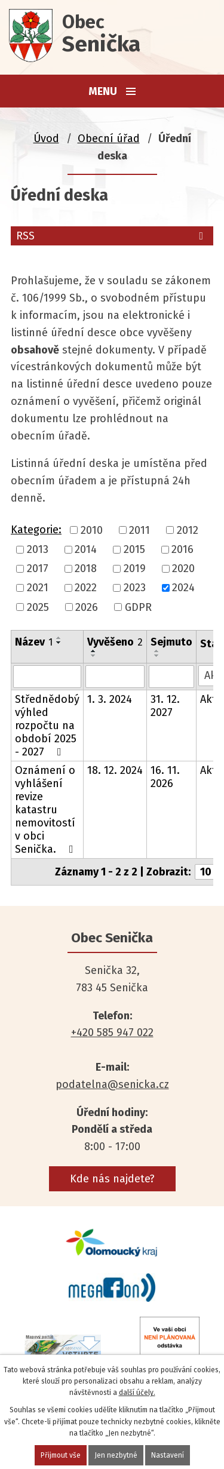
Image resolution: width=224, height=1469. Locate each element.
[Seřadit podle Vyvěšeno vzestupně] (93, 651)
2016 (182, 549)
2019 (135, 568)
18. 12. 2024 (115, 770)
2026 (86, 607)
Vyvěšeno (115, 642)
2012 (187, 530)
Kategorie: (36, 529)
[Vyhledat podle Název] (47, 676)
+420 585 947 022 (112, 1032)
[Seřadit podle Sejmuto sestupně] (157, 655)
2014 (86, 549)
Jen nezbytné (115, 1455)
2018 (86, 568)
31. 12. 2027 (165, 706)
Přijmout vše (61, 1455)
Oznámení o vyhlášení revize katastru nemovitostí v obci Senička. (46, 810)
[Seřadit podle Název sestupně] (59, 642)
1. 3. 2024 (109, 699)
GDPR (138, 607)
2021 (37, 588)
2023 (135, 588)
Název (34, 642)
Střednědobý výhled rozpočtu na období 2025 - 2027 (47, 725)
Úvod (46, 138)
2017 (37, 568)
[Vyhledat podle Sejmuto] (171, 676)
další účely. (137, 1392)
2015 (134, 549)
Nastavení (167, 1455)
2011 (139, 530)
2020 (183, 568)
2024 (183, 588)
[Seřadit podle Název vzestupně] (59, 637)
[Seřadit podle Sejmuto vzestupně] (157, 651)
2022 (86, 588)
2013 (37, 549)
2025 (38, 607)
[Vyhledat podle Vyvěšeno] (115, 676)
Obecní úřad (109, 138)
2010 (92, 530)
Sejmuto (171, 642)
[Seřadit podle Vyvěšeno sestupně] (93, 655)
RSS (112, 235)
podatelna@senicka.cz (112, 1084)
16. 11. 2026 (165, 777)
